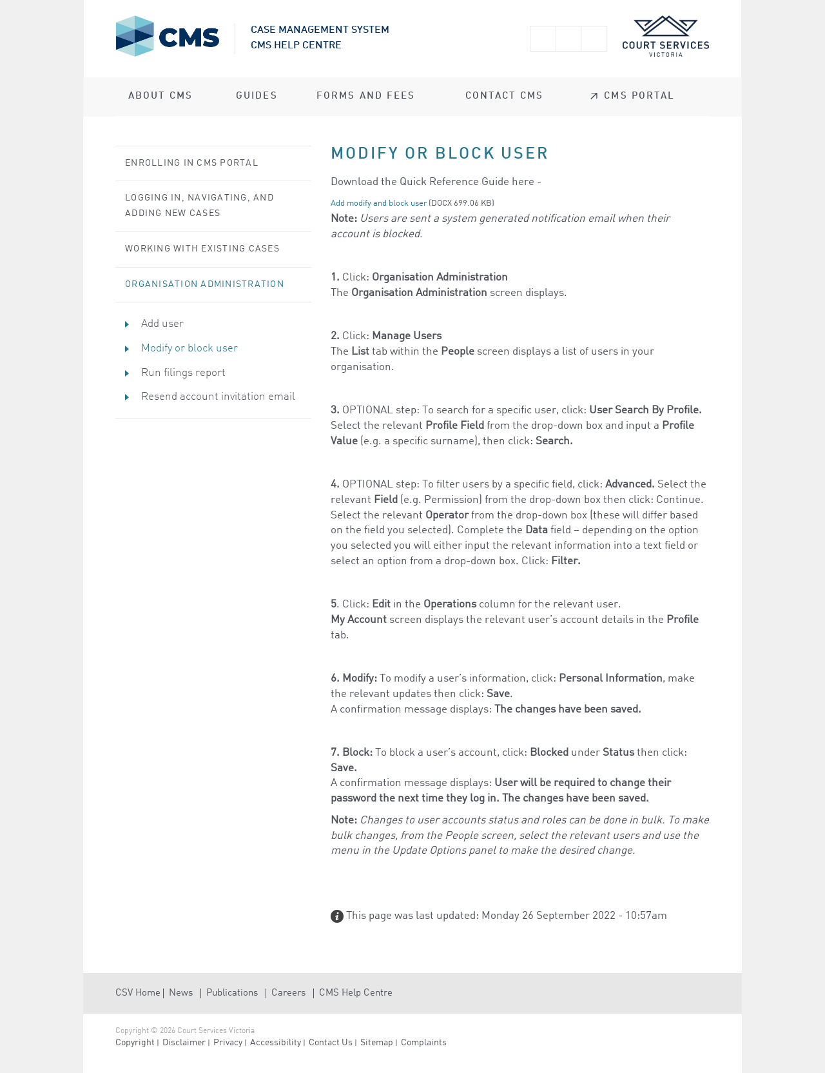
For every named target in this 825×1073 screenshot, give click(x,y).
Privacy (227, 1042)
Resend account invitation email (218, 396)
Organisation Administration (204, 284)
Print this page (594, 39)
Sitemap (376, 1042)
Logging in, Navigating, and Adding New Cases (199, 205)
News (181, 993)
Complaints (424, 1042)
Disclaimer (184, 1042)
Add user (162, 324)
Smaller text (568, 39)
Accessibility (275, 1042)
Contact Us (331, 1042)
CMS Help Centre (356, 993)
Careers (288, 993)
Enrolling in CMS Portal (191, 163)
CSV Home (137, 993)
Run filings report (183, 373)
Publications (232, 993)
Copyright (135, 1042)
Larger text (543, 39)
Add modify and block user (379, 203)
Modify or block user (189, 348)
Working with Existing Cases (202, 248)
